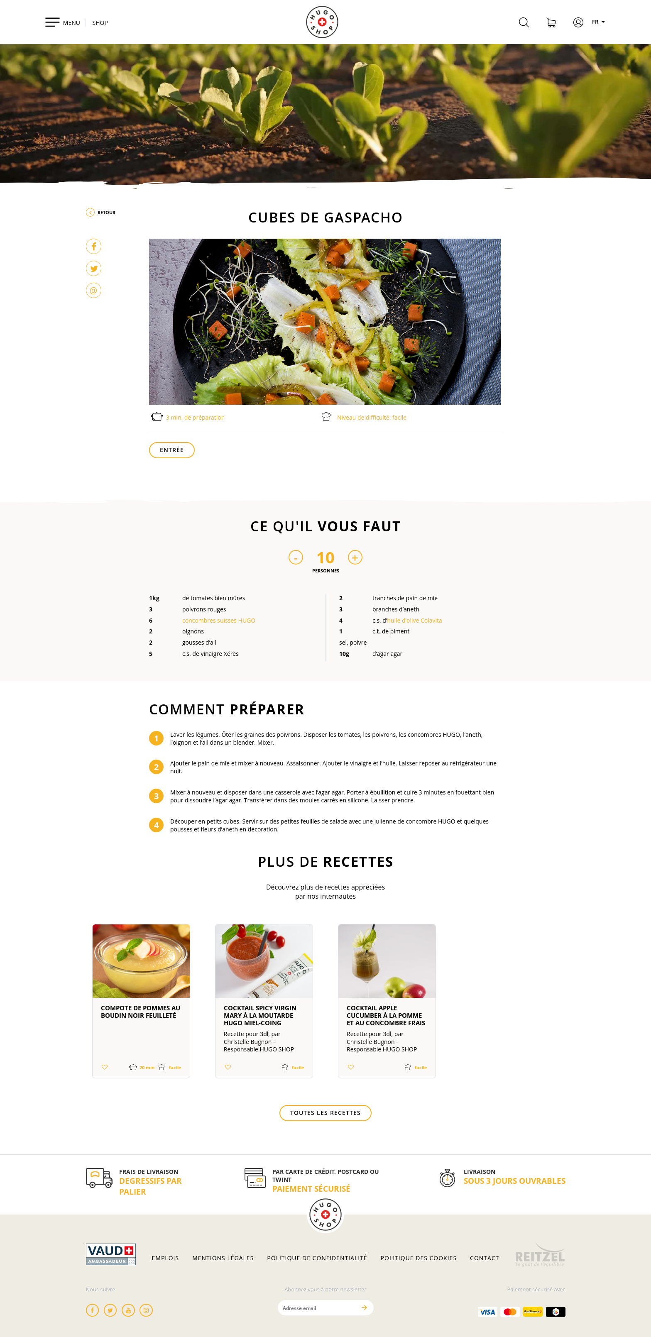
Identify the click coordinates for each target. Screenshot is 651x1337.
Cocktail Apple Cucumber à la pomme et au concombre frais (386, 1015)
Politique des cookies (419, 1258)
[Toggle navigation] (62, 22)
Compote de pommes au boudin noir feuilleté (140, 1011)
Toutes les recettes (325, 1113)
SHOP (100, 23)
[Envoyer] (364, 1307)
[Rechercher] (524, 23)
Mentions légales (223, 1258)
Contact (484, 1258)
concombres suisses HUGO (218, 620)
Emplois (165, 1258)
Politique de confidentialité (317, 1258)
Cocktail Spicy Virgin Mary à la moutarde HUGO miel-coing (260, 1015)
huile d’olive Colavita (414, 620)
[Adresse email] (317, 1307)
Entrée (172, 450)
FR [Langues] (599, 21)
